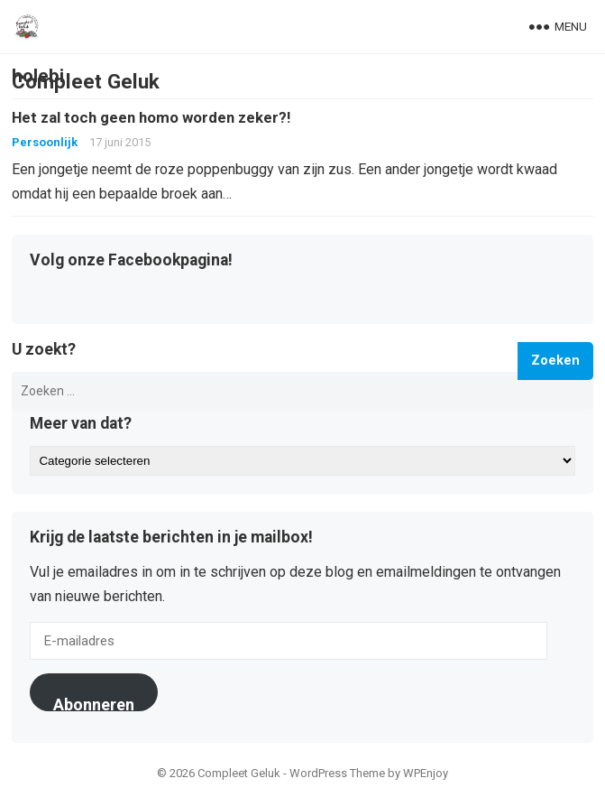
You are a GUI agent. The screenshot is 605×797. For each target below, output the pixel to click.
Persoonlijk (45, 142)
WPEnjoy (425, 773)
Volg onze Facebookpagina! (131, 261)
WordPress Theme (337, 773)
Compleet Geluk (86, 81)
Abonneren (93, 703)
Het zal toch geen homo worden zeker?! (151, 117)
